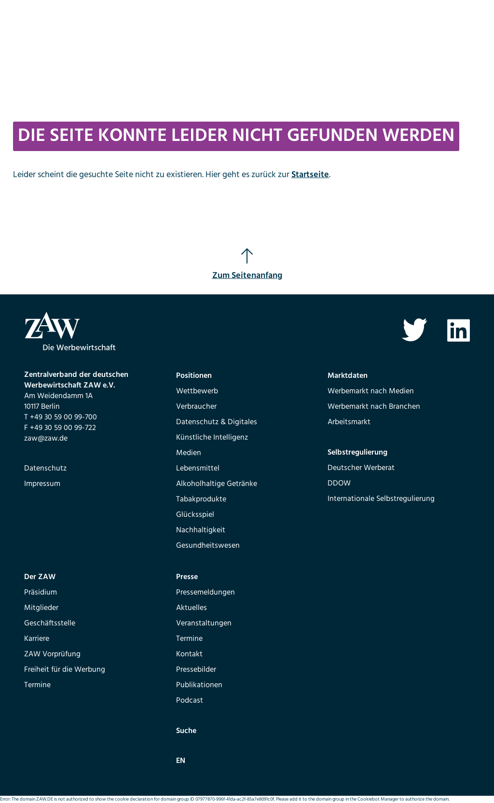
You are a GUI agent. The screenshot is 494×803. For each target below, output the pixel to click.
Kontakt (189, 654)
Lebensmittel (198, 468)
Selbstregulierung (357, 452)
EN (180, 761)
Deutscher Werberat (361, 468)
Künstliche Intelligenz (212, 437)
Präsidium (40, 592)
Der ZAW (39, 577)
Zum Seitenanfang (247, 265)
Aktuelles (191, 608)
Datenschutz (45, 468)
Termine (37, 685)
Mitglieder (41, 608)
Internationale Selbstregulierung (381, 499)
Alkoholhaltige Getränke (216, 484)
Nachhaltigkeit (200, 530)
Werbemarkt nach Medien (371, 391)
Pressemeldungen (205, 592)
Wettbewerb (197, 391)
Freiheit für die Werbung (64, 670)
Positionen (194, 376)
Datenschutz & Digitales (216, 422)
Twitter (414, 330)
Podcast (189, 700)
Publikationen (199, 685)
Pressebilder (196, 670)
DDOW (339, 483)
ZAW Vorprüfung (52, 654)
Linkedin (458, 330)
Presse (187, 577)
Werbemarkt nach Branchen (374, 407)
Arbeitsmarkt (349, 422)
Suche (186, 731)
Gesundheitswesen (208, 546)
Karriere (36, 639)
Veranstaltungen (204, 623)
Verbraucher (196, 407)
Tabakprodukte (201, 499)
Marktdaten (348, 376)
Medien (188, 453)
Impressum (42, 484)
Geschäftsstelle (49, 623)
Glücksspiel (195, 515)
